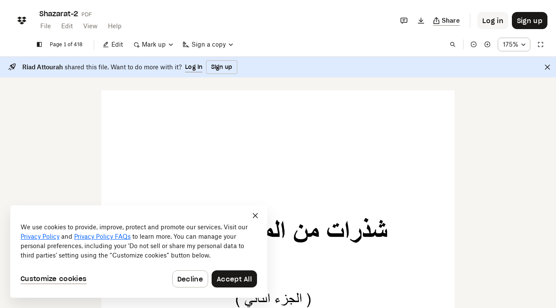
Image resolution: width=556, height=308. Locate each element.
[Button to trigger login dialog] (492, 20)
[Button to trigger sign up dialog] (529, 20)
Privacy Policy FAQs (102, 236)
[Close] (547, 67)
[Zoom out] (474, 44)
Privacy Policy (40, 236)
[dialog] (138, 251)
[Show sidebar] (39, 44)
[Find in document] (453, 44)
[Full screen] (540, 44)
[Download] (421, 20)
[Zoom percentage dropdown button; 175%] (514, 44)
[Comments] (404, 20)
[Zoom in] (487, 44)
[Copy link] (446, 20)
